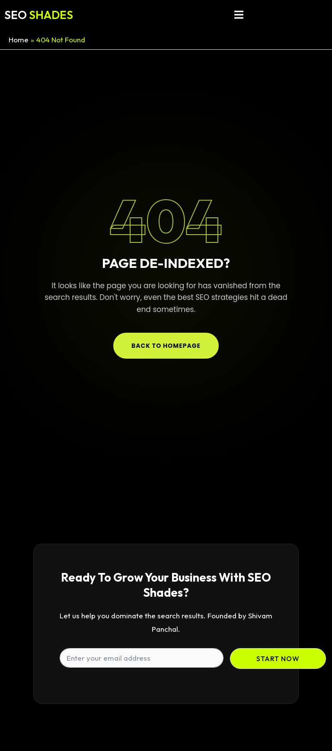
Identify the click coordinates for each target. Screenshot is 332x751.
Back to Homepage (166, 345)
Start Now (278, 658)
